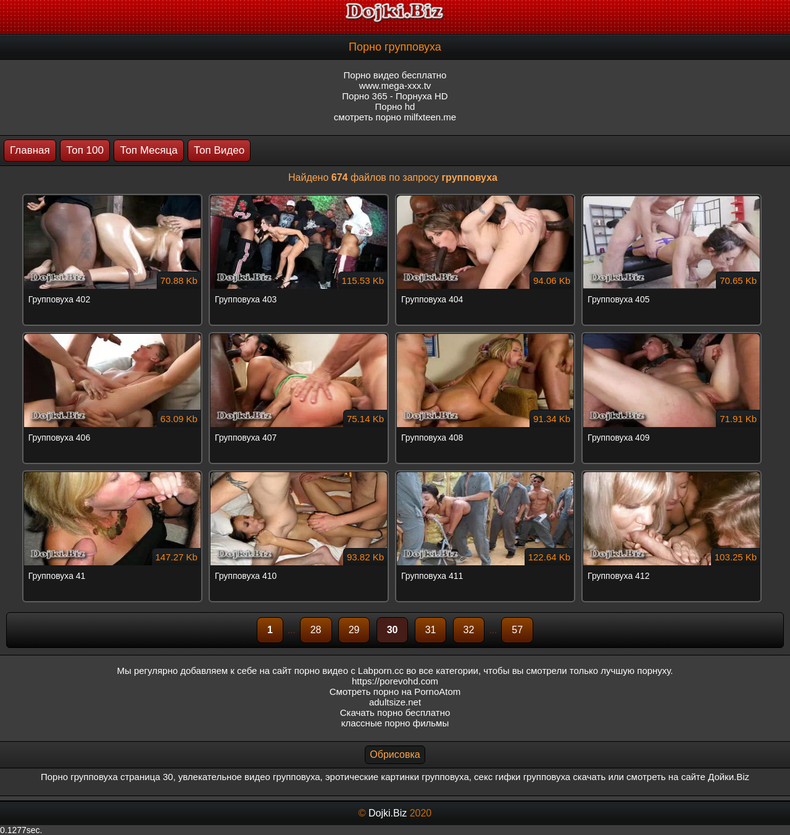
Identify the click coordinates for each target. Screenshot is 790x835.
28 (316, 630)
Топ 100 (85, 150)
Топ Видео (219, 150)
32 (469, 630)
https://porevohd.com (395, 681)
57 (517, 630)
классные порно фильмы (395, 723)
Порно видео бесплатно (395, 75)
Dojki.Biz (387, 813)
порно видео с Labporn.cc (349, 670)
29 (354, 630)
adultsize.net (395, 702)
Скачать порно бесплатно (395, 712)
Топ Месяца (148, 150)
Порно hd (395, 106)
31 (430, 630)
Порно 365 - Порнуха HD (394, 96)
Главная (30, 150)
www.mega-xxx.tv (395, 85)
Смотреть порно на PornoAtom (395, 691)
